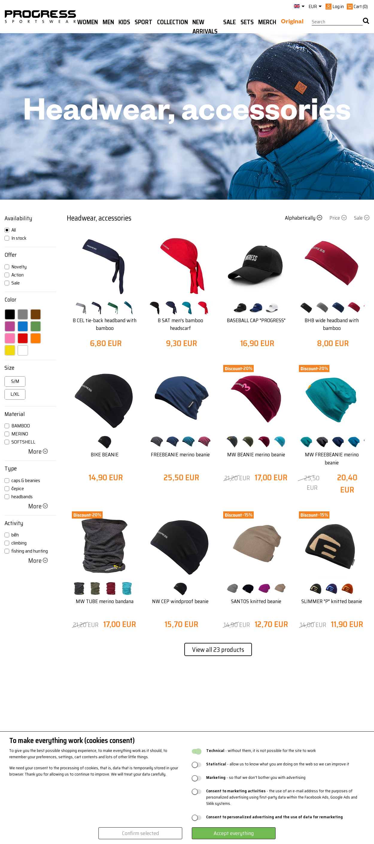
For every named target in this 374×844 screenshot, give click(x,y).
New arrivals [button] (205, 26)
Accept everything (234, 833)
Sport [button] (143, 22)
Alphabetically (304, 218)
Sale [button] (229, 22)
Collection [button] (172, 22)
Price (338, 218)
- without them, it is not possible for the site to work (261, 750)
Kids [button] (124, 22)
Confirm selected (140, 833)
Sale (362, 218)
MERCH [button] (267, 22)
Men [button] (108, 22)
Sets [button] (247, 22)
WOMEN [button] (87, 22)
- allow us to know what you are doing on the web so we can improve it (277, 764)
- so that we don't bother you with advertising (255, 777)
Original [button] (292, 22)
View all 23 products (218, 650)
